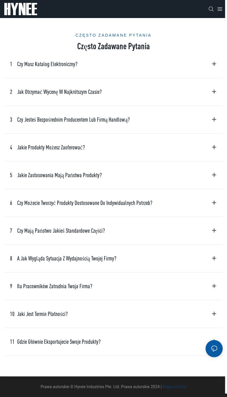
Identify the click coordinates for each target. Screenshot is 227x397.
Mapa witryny (174, 386)
